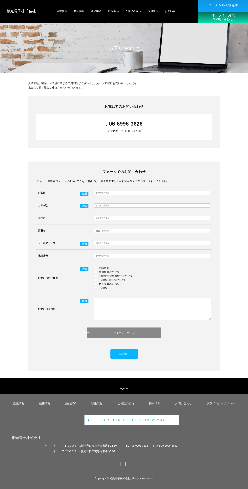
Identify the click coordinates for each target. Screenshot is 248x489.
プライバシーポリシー (124, 332)
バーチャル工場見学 (223, 5)
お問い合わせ (183, 403)
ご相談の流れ (125, 403)
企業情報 (18, 403)
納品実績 (71, 403)
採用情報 (154, 403)
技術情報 (44, 403)
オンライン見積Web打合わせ (223, 17)
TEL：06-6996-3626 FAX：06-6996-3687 (150, 445)
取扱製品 (97, 403)
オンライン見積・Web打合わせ (156, 420)
